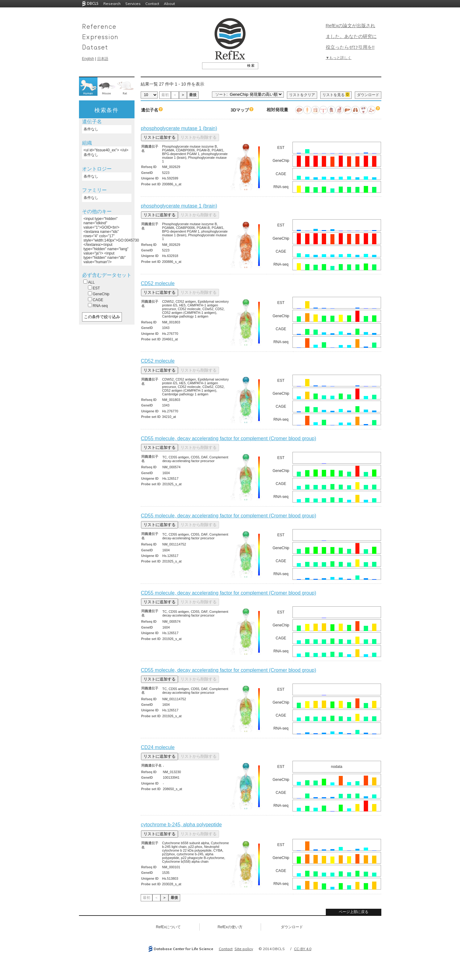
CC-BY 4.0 (302, 948)
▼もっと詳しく (339, 58)
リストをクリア (302, 95)
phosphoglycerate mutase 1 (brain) (179, 128)
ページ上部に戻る (353, 912)
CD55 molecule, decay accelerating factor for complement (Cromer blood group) (228, 438)
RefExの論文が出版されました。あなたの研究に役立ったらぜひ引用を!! (351, 36)
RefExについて (168, 927)
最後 (193, 95)
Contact (152, 3)
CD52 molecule (158, 283)
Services (133, 3)
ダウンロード (368, 95)
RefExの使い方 (230, 927)
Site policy (243, 948)
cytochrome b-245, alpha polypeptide (181, 824)
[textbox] (223, 65)
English (88, 59)
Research (112, 3)
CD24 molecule (158, 747)
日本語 (102, 59)
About (169, 3)
